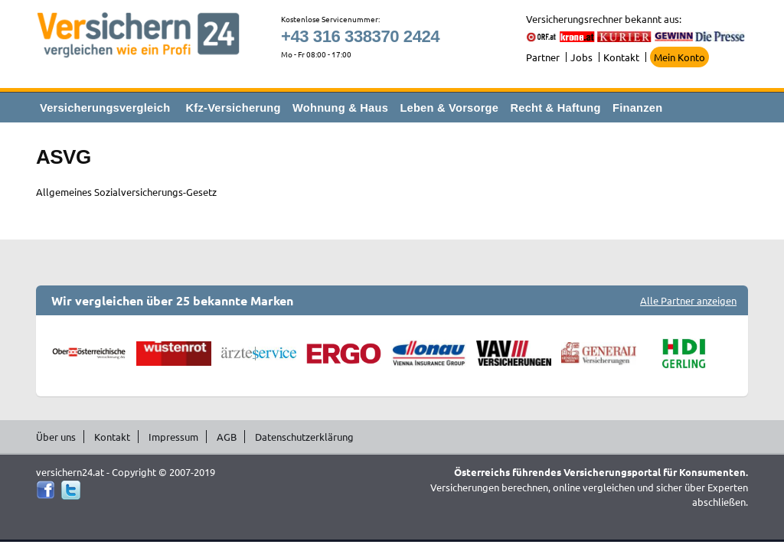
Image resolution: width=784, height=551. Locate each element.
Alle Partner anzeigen (688, 300)
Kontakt (621, 57)
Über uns (56, 436)
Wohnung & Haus (340, 108)
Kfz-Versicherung (233, 108)
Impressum (173, 436)
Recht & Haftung (555, 108)
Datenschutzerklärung (304, 436)
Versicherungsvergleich (105, 108)
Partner (543, 57)
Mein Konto (679, 57)
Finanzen (637, 108)
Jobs (581, 57)
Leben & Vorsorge (449, 108)
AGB (227, 436)
